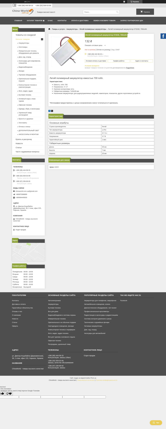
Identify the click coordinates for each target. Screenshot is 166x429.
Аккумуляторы (72, 29)
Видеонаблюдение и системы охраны (62, 315)
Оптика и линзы (24, 127)
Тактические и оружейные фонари (96, 322)
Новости (19, 143)
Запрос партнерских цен (131, 20)
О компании (16, 315)
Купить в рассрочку (24, 139)
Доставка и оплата (19, 304)
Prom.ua (93, 378)
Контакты (62, 20)
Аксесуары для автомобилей (94, 333)
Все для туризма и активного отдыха (61, 337)
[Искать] (117, 12)
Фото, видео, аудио (26, 91)
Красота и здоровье (26, 119)
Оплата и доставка (80, 20)
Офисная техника (25, 105)
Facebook (123, 300)
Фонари (21, 71)
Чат (156, 423)
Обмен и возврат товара (104, 20)
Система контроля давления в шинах (98, 319)
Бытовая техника (25, 95)
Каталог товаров (34, 20)
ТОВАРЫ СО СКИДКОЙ (26, 35)
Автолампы (23, 123)
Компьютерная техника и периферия (61, 330)
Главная (18, 20)
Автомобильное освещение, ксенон (97, 304)
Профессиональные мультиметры (96, 311)
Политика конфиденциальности (106, 380)
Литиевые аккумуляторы (93, 326)
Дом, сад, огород (25, 57)
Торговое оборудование (27, 75)
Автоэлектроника (54, 300)
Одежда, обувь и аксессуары (29, 109)
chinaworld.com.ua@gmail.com (26, 191)
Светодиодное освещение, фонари (61, 326)
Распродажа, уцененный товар (59, 344)
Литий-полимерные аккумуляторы (92, 29)
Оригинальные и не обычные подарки (62, 322)
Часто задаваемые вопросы (27, 152)
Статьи (19, 147)
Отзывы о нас (17, 311)
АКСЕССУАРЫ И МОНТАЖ (29, 134)
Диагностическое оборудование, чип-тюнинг (100, 308)
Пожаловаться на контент (85, 380)
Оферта (15, 326)
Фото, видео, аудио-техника (58, 333)
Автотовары (23, 47)
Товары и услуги (58, 29)
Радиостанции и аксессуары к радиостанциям (101, 315)
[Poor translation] (9, 394)
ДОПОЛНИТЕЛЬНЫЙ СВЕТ (29, 130)
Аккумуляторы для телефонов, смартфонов (100, 300)
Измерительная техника (57, 319)
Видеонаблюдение (25, 67)
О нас (50, 20)
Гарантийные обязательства (22, 308)
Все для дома (53, 311)
